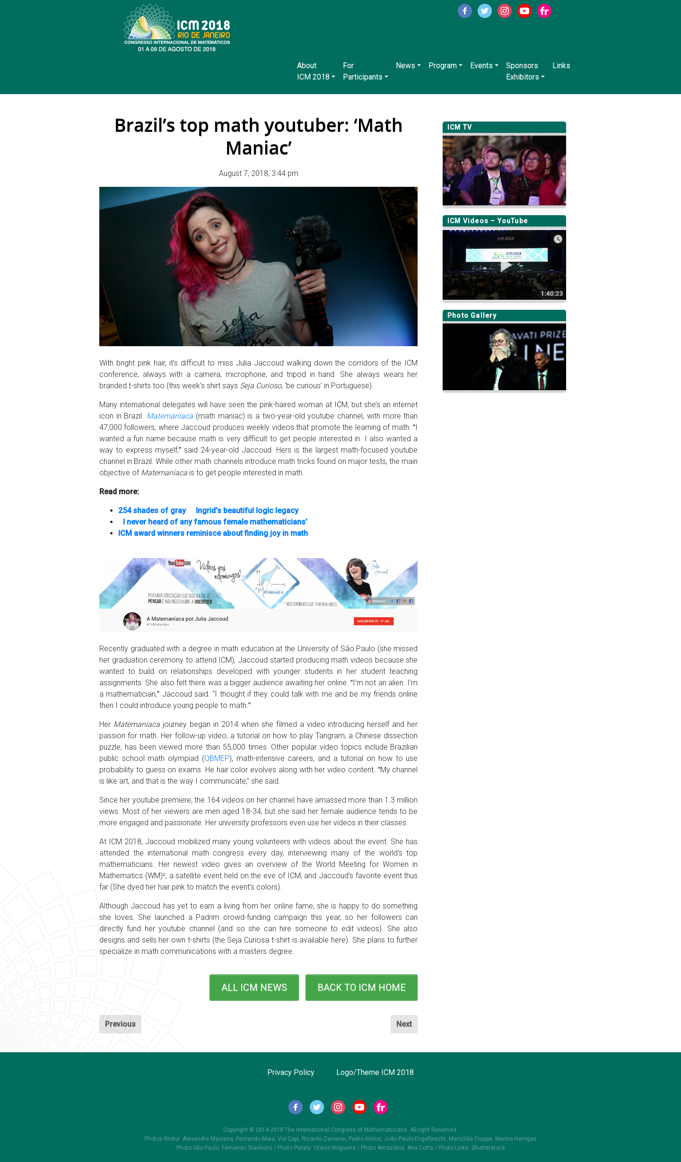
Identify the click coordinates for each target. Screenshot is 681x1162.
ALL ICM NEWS (254, 987)
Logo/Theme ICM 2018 (375, 1072)
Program (442, 65)
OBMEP (216, 758)
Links (561, 65)
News (405, 65)
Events (481, 65)
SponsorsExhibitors (522, 71)
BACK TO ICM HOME (361, 987)
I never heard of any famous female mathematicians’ (212, 521)
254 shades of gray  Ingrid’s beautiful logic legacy (208, 510)
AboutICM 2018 (313, 71)
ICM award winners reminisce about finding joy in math (213, 533)
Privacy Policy (290, 1072)
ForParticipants (363, 71)
